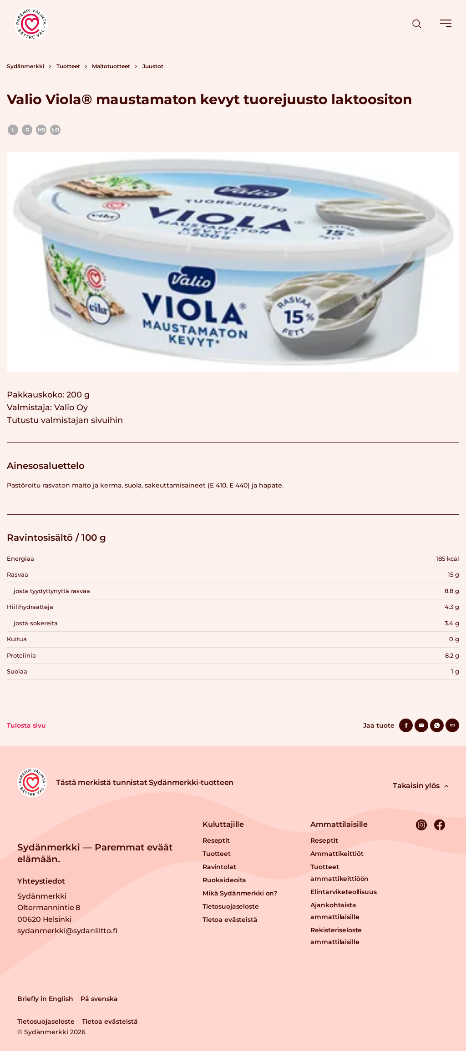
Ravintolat (219, 867)
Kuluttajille (223, 824)
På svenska (99, 999)
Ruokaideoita (224, 880)
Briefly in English (45, 999)
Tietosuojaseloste (231, 906)
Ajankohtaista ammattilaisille (334, 911)
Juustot (152, 66)
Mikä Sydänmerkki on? (240, 893)
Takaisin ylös (421, 785)
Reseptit (216, 840)
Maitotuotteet (111, 66)
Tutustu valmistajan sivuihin (65, 420)
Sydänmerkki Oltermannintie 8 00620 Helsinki (48, 908)
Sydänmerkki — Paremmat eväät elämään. (94, 853)
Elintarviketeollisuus (343, 892)
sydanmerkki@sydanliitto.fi (67, 930)
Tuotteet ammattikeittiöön (339, 873)
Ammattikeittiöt (336, 854)
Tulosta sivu (26, 725)
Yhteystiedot (41, 881)
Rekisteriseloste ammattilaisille (336, 936)
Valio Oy (71, 407)
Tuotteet (68, 66)
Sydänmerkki (25, 66)
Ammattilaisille (339, 824)
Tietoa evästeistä (230, 919)
